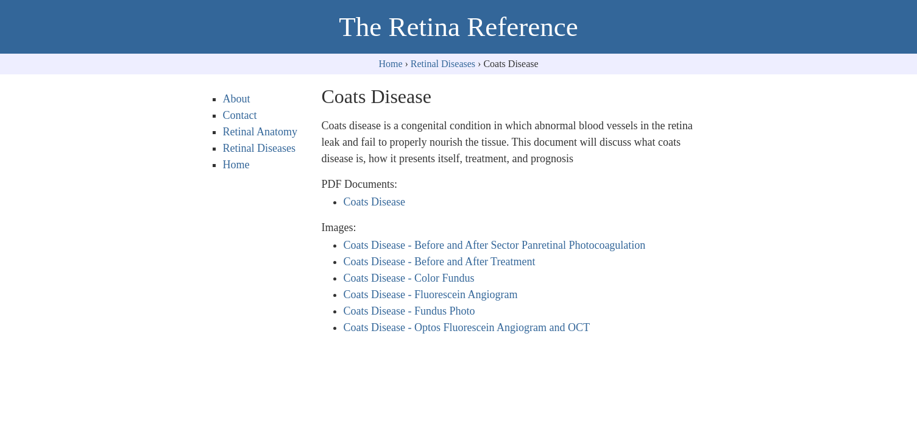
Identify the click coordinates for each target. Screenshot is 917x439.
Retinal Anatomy (260, 132)
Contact (240, 115)
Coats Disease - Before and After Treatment (440, 261)
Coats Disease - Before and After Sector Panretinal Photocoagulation (495, 245)
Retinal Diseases (443, 64)
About (236, 99)
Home (390, 64)
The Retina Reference (458, 27)
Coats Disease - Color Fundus (409, 278)
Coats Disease (374, 202)
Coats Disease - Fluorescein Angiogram (431, 294)
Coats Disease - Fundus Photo (409, 311)
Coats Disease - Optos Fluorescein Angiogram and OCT (467, 327)
